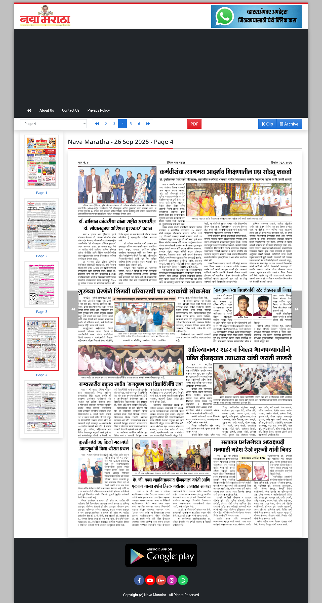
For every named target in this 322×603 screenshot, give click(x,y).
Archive (288, 125)
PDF (194, 124)
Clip (267, 124)
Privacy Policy (99, 110)
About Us (46, 110)
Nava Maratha (155, 595)
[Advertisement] (161, 66)
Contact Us (70, 110)
